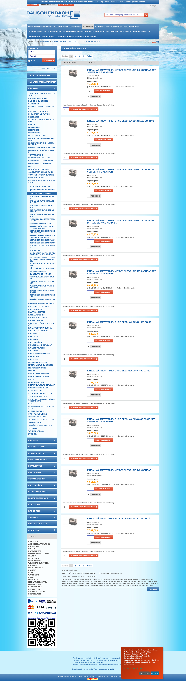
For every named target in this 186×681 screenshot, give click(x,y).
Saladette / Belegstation (40, 394)
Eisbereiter (33, 117)
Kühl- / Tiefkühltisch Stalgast (41, 324)
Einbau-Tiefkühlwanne (39, 114)
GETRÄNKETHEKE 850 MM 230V (42, 299)
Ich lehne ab (144, 673)
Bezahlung (33, 558)
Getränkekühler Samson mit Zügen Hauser (41, 227)
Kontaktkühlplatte (37, 318)
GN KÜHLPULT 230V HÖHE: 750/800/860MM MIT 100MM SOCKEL (42, 254)
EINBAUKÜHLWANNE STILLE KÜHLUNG (42, 202)
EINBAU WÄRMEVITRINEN (91, 42)
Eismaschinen (69, 32)
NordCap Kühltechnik (38, 376)
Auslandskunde (66, 5)
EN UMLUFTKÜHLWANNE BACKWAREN (42, 211)
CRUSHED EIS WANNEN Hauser (42, 190)
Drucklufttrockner (38, 111)
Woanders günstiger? (39, 563)
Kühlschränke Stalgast (40, 345)
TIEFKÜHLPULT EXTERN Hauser (42, 277)
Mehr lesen (153, 589)
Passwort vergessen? (47, 68)
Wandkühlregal (36, 431)
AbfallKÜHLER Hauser (40, 186)
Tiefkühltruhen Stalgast (40, 425)
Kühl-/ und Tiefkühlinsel (40, 328)
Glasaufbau (35, 250)
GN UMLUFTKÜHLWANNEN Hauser (42, 264)
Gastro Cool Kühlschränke (41, 148)
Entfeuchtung (54, 32)
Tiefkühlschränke (37, 417)
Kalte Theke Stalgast (38, 306)
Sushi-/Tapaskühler (37, 414)
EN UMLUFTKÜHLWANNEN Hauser (42, 215)
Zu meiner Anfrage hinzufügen (84, 109)
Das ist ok (154, 673)
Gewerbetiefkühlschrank (40, 161)
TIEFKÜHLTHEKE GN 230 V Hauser (42, 282)
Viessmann (33, 428)
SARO (30, 404)
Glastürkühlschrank (38, 169)
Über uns (91, 37)
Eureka (31, 124)
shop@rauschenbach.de (136, 2)
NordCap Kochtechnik (38, 374)
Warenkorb (33, 575)
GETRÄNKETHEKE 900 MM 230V (42, 243)
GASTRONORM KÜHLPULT (40, 224)
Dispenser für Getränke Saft (41, 107)
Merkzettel (34, 580)
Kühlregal (33, 339)
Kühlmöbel (88, 27)
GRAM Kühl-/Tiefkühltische (41, 175)
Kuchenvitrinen (35, 321)
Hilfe (30, 572)
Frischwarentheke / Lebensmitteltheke (41, 144)
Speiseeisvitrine (36, 411)
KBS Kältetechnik (36, 315)
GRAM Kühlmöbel (36, 178)
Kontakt (32, 570)
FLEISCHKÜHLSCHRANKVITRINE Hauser (42, 220)
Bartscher (33, 104)
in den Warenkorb (103, 91)
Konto (31, 577)
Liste (91, 63)
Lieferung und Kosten (38, 553)
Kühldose (33, 336)
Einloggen (49, 60)
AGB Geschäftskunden (39, 544)
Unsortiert (69, 63)
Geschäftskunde (49, 5)
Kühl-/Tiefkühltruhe (38, 331)
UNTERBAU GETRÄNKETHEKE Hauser (42, 291)
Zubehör (32, 434)
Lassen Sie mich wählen (133, 669)
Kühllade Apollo (38, 271)
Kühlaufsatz (34, 334)
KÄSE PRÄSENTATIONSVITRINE (42, 268)
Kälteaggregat (35, 309)
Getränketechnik (85, 32)
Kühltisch (33, 351)
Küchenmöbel (48, 37)
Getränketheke (35, 155)
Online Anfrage (35, 568)
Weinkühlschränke (120, 32)
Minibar (31, 371)
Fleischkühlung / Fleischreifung (41, 139)
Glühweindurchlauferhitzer (67, 27)
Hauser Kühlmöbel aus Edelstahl (66, 42)
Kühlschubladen (36, 348)
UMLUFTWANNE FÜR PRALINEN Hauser (42, 287)
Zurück (65, 56)
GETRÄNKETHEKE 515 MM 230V (42, 240)
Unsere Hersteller (76, 37)
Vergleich (95, 96)
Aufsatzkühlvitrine (37, 98)
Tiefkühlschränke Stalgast (41, 420)
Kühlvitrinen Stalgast (39, 354)
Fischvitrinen (34, 133)
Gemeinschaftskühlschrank (41, 151)
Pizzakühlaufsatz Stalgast (41, 385)
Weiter (89, 56)
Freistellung (34, 561)
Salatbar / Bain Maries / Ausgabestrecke (41, 400)
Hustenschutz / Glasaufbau (41, 303)
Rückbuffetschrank (38, 388)
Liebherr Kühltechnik (38, 362)
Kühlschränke (102, 32)
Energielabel (34, 594)
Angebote (61, 37)
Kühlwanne (33, 356)
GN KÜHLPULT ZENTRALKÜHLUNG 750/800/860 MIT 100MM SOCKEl (42, 259)
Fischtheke (33, 130)
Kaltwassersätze (36, 312)
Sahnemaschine (35, 391)
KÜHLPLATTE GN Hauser (40, 274)
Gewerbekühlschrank (39, 158)
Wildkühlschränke (37, 32)
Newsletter (34, 589)
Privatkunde (33, 5)
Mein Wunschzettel (37, 582)
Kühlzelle (100, 27)
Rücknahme (33, 546)
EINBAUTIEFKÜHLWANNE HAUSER (42, 206)
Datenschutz (34, 551)
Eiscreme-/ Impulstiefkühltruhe (41, 120)
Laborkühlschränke (140, 32)
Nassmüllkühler (114, 27)
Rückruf (32, 565)
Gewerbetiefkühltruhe (39, 163)
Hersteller (41, 530)
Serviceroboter (131, 27)
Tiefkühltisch (34, 423)
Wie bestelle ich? (36, 591)
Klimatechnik (34, 37)
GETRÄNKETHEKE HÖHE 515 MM (42, 246)
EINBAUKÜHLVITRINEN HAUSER (42, 197)
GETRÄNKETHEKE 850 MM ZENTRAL (42, 296)
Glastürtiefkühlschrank (40, 172)
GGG (30, 166)
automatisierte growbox (40, 27)
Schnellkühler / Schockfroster (41, 407)
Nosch (31, 379)
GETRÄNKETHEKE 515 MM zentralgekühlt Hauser (42, 236)
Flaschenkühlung (37, 136)
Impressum (33, 542)
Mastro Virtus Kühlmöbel (40, 365)
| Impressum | (92, 679)
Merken (34, 61)
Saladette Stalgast (38, 396)
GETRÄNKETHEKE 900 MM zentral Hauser (42, 232)
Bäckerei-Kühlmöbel (38, 101)
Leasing (32, 556)
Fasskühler (34, 127)
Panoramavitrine (36, 382)
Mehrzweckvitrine (37, 368)
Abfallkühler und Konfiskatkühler (41, 94)
